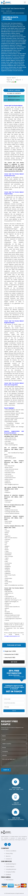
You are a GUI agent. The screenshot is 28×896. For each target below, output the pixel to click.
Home (2, 11)
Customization (14, 96)
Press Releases (9, 879)
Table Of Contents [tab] (14, 93)
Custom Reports (10, 866)
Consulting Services (11, 869)
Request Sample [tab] (14, 100)
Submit (6, 770)
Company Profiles (10, 872)
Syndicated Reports (11, 864)
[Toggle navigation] (25, 2)
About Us (8, 856)
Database (8, 874)
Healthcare (9, 11)
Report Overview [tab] (14, 90)
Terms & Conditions (11, 851)
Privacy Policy (9, 853)
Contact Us (9, 859)
